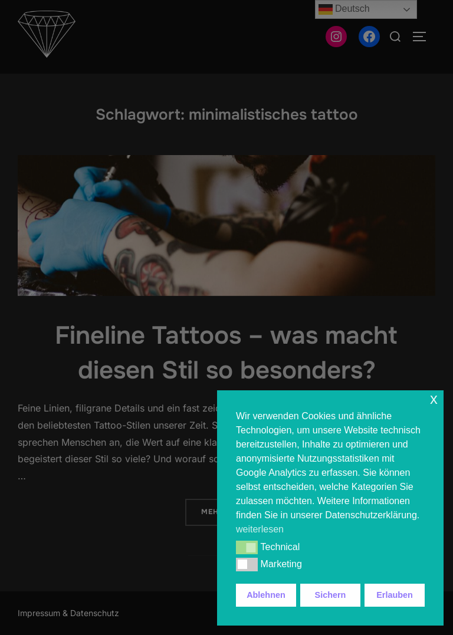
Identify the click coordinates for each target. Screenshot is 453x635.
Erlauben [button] (394, 595)
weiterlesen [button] (260, 529)
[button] (247, 547)
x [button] (434, 398)
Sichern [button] (330, 595)
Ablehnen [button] (266, 595)
